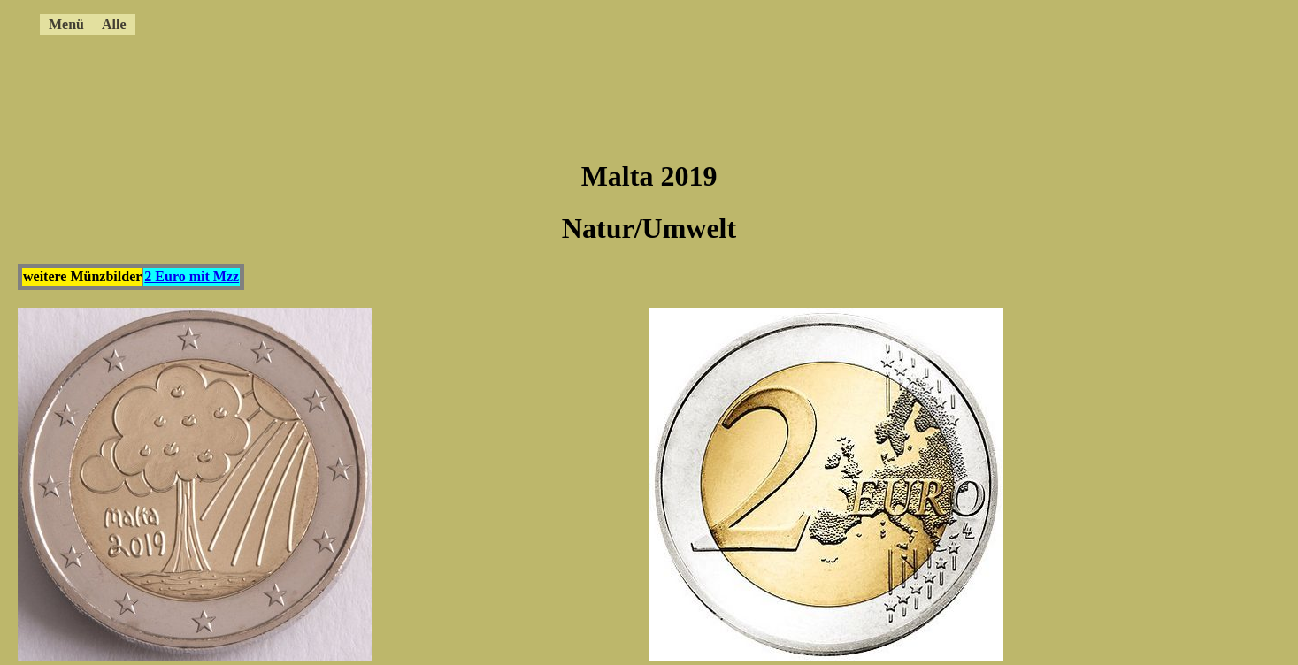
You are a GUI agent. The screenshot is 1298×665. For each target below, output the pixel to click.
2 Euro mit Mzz (191, 276)
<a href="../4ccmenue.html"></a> (579, 22)
